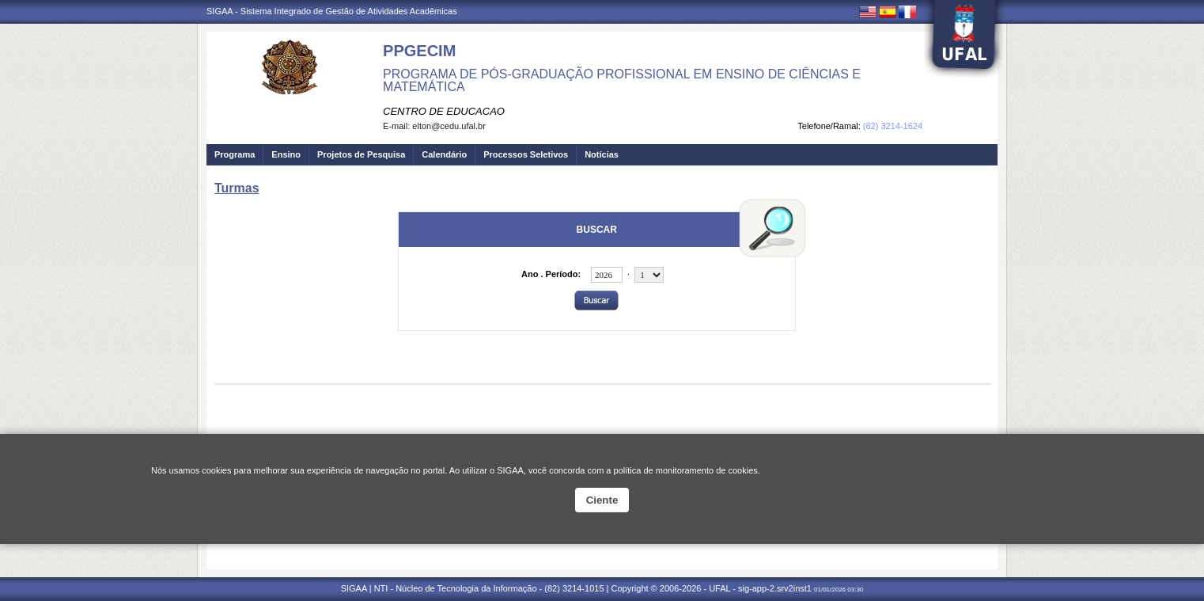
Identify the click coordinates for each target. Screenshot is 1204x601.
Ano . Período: (551, 274)
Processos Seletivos (525, 154)
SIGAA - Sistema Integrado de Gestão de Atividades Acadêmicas (331, 11)
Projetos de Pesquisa (361, 154)
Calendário (444, 154)
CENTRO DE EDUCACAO (444, 111)
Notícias (602, 154)
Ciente (602, 500)
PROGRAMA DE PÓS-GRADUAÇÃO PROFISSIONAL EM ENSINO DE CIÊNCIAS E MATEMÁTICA (622, 80)
